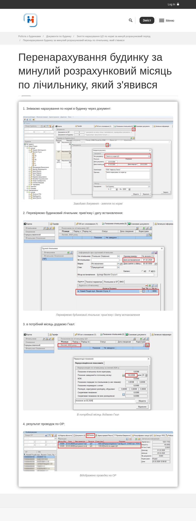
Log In (173, 4)
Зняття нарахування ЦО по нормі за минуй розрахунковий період (113, 36)
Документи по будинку (58, 36)
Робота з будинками (29, 36)
